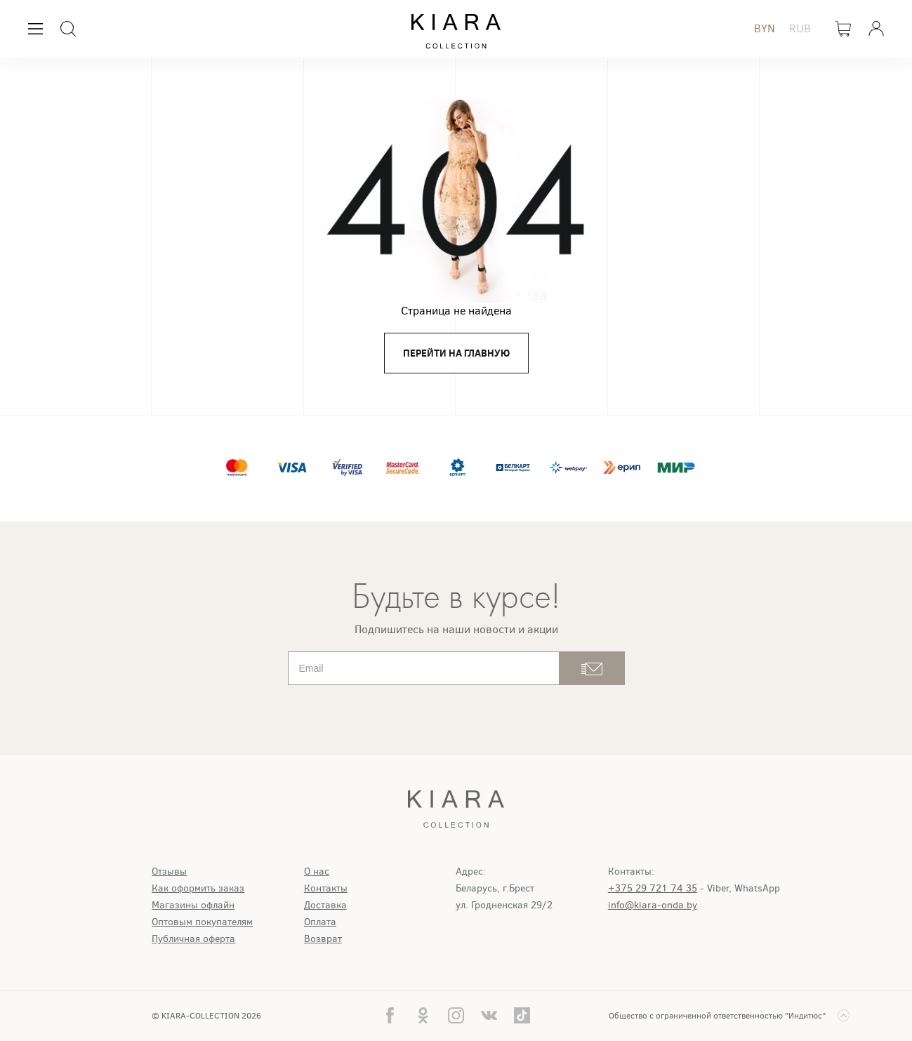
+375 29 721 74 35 (652, 888)
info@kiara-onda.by (652, 905)
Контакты (326, 888)
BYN (764, 28)
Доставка (325, 905)
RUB (800, 28)
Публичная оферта (193, 939)
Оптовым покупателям (202, 922)
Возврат (323, 939)
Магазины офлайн (193, 905)
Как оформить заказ (198, 888)
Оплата (320, 922)
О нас (316, 871)
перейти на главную (456, 353)
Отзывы (169, 871)
